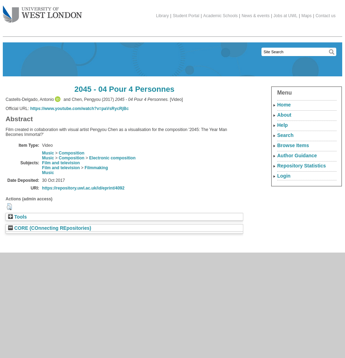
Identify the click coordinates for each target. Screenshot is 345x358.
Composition (71, 153)
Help (282, 125)
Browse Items (293, 145)
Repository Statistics (301, 165)
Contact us (326, 15)
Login (283, 176)
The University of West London (42, 11)
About (284, 115)
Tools (17, 217)
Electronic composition (112, 158)
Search (285, 135)
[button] (9, 206)
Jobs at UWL (285, 15)
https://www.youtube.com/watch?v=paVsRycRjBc (79, 108)
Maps (306, 15)
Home (284, 105)
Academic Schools (220, 15)
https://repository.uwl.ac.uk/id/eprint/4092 (83, 188)
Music (48, 153)
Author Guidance (297, 155)
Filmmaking (96, 167)
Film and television (61, 162)
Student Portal (186, 15)
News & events (255, 15)
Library (162, 15)
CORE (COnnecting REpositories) (49, 228)
